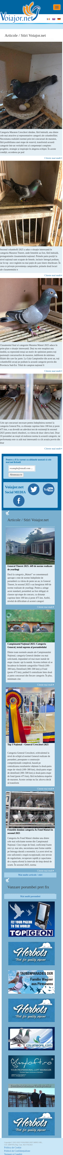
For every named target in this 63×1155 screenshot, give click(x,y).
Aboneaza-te (16, 474)
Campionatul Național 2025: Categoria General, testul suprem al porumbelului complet (27, 647)
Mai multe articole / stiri (30, 875)
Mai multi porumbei (30, 896)
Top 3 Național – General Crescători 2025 (28, 744)
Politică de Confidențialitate (17, 1151)
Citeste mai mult (53, 158)
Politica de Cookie (12, 1147)
